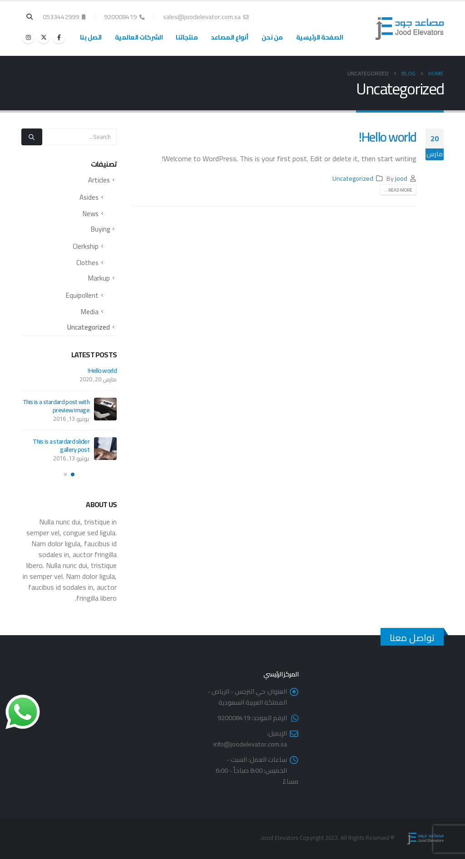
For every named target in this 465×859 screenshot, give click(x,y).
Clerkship (86, 246)
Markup (99, 278)
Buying (100, 229)
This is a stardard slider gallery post (61, 445)
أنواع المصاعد (229, 37)
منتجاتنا (187, 37)
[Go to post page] (105, 409)
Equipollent (82, 295)
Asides (89, 197)
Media (90, 312)
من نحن (272, 37)
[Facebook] (59, 37)
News (91, 213)
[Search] (31, 136)
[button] (30, 16)
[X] (43, 37)
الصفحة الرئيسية (319, 37)
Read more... (398, 190)
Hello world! (387, 136)
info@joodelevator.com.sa (250, 744)
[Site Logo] (410, 28)
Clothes (87, 263)
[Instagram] (28, 37)
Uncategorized (352, 178)
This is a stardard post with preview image (56, 406)
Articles (99, 180)
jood (401, 178)
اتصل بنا (91, 37)
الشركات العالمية (139, 37)
